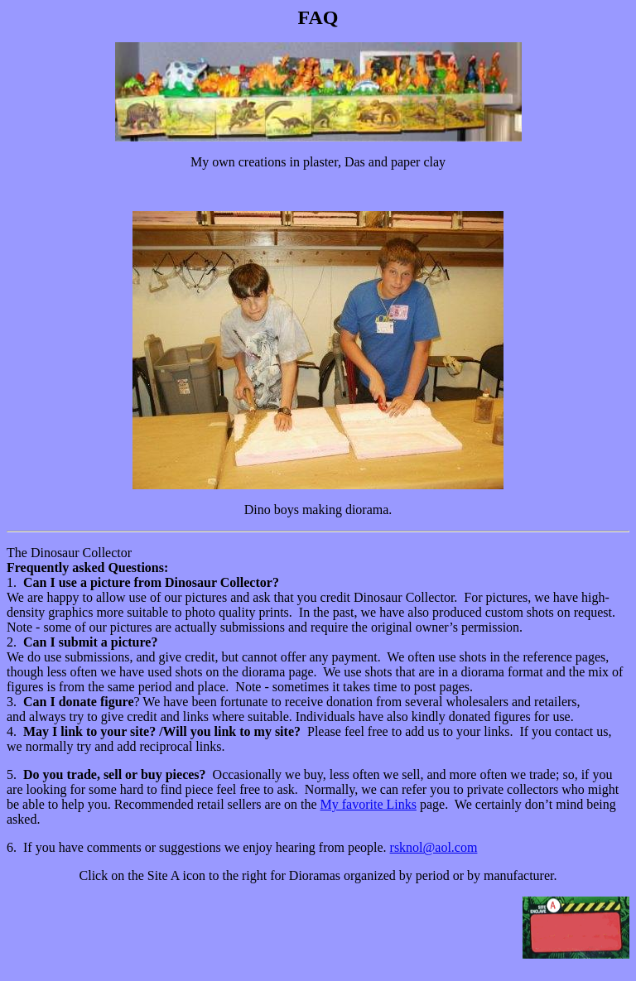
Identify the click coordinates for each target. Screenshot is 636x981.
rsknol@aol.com (434, 847)
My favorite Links (368, 804)
